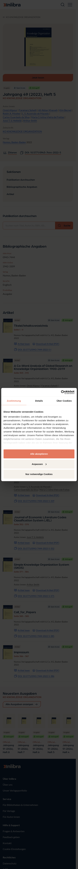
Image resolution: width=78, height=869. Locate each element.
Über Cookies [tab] (64, 400)
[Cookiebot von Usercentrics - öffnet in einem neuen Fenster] (60, 392)
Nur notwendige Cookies (39, 474)
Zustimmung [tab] (14, 400)
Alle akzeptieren (39, 454)
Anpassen (39, 464)
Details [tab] (39, 400)
